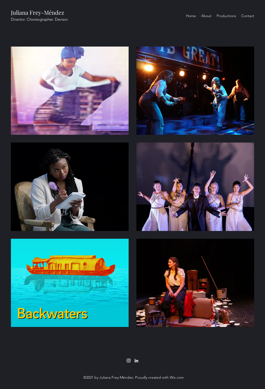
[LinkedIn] (136, 360)
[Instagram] (128, 360)
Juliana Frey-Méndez (37, 12)
